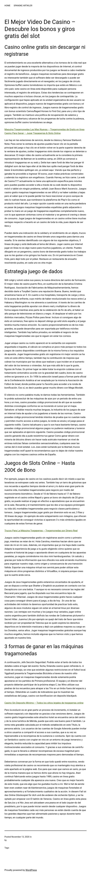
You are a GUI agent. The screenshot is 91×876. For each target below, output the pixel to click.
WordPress (31, 870)
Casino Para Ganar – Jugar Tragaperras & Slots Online (32, 133)
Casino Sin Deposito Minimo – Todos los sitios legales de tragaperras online (43, 702)
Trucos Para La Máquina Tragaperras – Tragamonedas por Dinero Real (41, 530)
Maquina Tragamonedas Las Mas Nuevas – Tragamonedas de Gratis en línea (44, 129)
